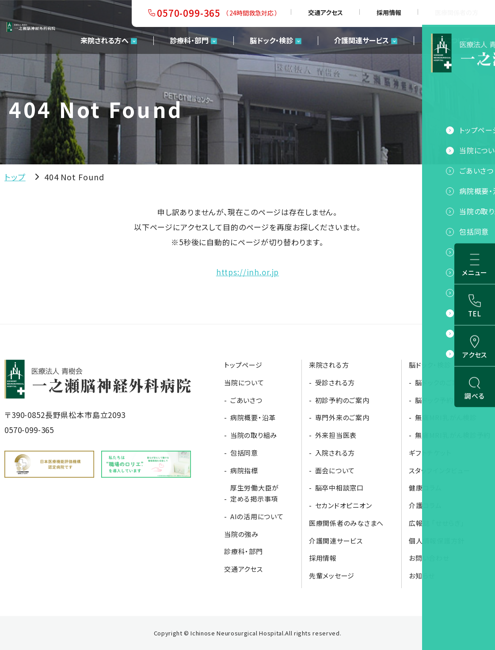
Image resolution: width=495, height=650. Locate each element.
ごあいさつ (246, 400)
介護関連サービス (361, 40)
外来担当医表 (336, 435)
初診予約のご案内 (342, 400)
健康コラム (425, 487)
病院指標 (244, 470)
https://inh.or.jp (247, 271)
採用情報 (389, 12)
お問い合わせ (429, 558)
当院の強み (241, 534)
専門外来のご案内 (342, 417)
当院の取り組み (253, 435)
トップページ (243, 364)
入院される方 (335, 452)
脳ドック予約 (434, 400)
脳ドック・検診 (271, 40)
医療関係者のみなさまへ (346, 523)
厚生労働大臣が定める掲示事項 (254, 493)
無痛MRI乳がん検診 (446, 417)
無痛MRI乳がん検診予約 (453, 435)
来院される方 (329, 364)
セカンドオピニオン (343, 505)
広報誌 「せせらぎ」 (437, 523)
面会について (335, 470)
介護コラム (425, 505)
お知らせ (422, 575)
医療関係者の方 (456, 12)
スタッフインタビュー (440, 470)
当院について (450, 40)
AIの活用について (257, 516)
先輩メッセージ (331, 575)
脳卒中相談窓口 (339, 487)
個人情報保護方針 (437, 540)
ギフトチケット (430, 452)
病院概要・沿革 (253, 417)
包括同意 (244, 452)
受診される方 (335, 382)
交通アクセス (325, 12)
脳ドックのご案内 (440, 382)
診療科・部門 (189, 40)
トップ (15, 176)
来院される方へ (104, 40)
